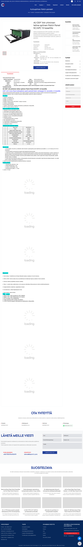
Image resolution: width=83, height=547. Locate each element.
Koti (36, 4)
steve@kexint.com (30, 454)
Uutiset (61, 4)
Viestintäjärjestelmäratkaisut (71, 69)
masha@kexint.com (26, 425)
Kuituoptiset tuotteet (39, 12)
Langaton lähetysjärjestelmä (71, 72)
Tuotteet (41, 5)
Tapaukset (55, 4)
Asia (44, 531)
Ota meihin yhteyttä (76, 4)
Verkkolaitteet (68, 66)
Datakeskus (67, 60)
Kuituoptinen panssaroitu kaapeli (71, 78)
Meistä (67, 4)
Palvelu (48, 4)
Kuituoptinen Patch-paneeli (49, 12)
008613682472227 (67, 425)
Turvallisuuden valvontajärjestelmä (72, 75)
